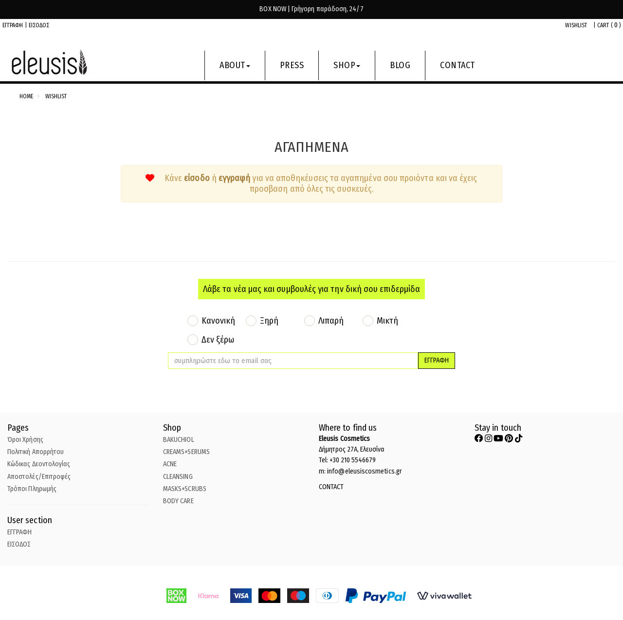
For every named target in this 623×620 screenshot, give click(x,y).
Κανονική (219, 320)
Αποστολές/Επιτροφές (39, 477)
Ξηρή (269, 320)
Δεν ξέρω (218, 339)
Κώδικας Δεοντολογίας (38, 464)
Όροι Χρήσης (25, 440)
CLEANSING (178, 477)
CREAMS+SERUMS (186, 452)
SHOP (346, 65)
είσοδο (196, 178)
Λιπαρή (331, 320)
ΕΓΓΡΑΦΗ (12, 25)
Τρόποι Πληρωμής (31, 489)
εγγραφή (236, 178)
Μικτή (387, 320)
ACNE (170, 464)
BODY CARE (178, 501)
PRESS (292, 65)
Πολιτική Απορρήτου (35, 452)
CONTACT (457, 65)
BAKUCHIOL (178, 440)
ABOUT (235, 65)
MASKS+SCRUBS (184, 489)
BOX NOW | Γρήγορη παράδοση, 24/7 (311, 9)
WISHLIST (576, 25)
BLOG (400, 65)
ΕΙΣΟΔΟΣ (39, 25)
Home (26, 96)
